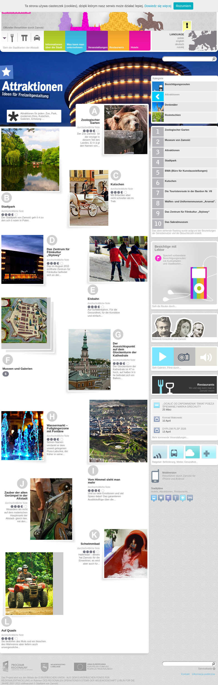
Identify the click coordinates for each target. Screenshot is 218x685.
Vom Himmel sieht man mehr (104, 481)
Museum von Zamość (171, 142)
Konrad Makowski (172, 417)
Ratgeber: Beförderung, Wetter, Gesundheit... (175, 462)
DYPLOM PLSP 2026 (174, 428)
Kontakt (185, 674)
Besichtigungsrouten (171, 86)
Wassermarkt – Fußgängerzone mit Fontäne (58, 428)
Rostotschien (166, 117)
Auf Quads (8, 630)
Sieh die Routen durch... (164, 306)
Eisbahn (93, 298)
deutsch (179, 44)
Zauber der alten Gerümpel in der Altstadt (16, 495)
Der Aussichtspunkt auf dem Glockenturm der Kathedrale (124, 349)
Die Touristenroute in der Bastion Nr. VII (182, 193)
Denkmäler (165, 107)
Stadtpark (8, 206)
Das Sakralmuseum (170, 224)
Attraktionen (166, 96)
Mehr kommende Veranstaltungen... (170, 437)
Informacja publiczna (203, 674)
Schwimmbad (90, 543)
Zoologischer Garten (90, 121)
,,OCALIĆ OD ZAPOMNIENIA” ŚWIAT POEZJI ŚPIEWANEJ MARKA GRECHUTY (188, 405)
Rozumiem (183, 6)
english (180, 41)
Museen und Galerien (17, 368)
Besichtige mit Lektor (165, 248)
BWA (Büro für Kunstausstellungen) (179, 173)
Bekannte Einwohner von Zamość (169, 339)
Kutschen (117, 184)
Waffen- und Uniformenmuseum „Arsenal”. (184, 203)
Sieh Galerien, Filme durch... (166, 368)
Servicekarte (205, 668)
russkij (180, 47)
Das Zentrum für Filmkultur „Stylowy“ (58, 252)
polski (181, 38)
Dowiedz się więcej (157, 6)
